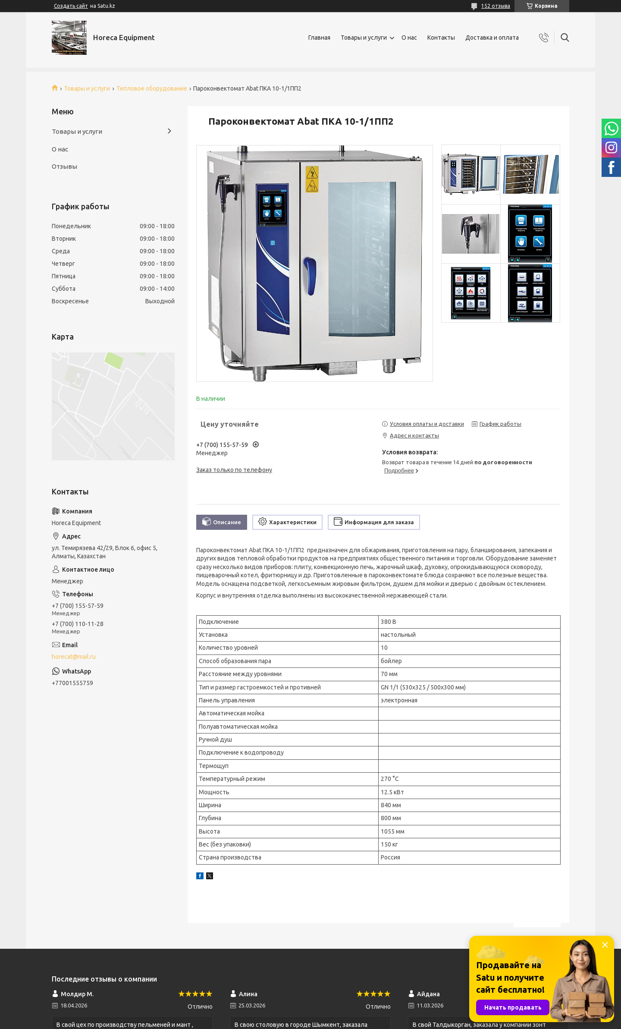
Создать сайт (71, 6)
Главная (319, 37)
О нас (409, 37)
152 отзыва (495, 6)
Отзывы (64, 166)
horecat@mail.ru (74, 656)
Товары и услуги (364, 37)
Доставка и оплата (492, 37)
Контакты (441, 37)
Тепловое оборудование (151, 88)
